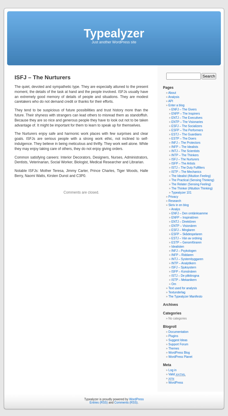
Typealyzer (114, 33)
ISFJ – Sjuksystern (183, 267)
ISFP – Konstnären (183, 271)
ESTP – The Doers (183, 138)
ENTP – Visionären (184, 225)
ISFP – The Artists (183, 163)
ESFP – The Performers (187, 130)
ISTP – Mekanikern (184, 279)
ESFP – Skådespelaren (186, 234)
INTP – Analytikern (183, 263)
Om (173, 284)
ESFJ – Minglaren (183, 230)
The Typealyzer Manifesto (185, 296)
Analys (175, 209)
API (170, 101)
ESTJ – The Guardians (186, 134)
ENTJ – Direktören (183, 221)
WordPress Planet (180, 356)
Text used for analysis (182, 288)
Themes (173, 348)
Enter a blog (176, 105)
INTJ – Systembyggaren (187, 259)
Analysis (173, 97)
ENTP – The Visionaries (187, 122)
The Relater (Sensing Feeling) (191, 184)
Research (174, 201)
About (172, 92)
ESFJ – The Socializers (186, 126)
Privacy (173, 196)
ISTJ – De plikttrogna (185, 275)
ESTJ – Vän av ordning (186, 238)
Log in (172, 370)
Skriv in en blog (178, 205)
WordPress (175, 382)
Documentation (178, 331)
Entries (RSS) (99, 402)
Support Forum (178, 344)
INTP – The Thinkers (185, 155)
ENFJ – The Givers (184, 109)
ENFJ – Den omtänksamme (189, 213)
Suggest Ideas (177, 340)
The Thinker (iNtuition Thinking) (192, 188)
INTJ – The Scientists (185, 151)
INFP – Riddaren (182, 255)
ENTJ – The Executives (186, 117)
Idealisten (177, 246)
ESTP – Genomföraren (186, 242)
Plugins (173, 336)
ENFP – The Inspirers (185, 113)
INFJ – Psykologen (183, 250)
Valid (177, 374)
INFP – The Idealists (184, 146)
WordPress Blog (179, 352)
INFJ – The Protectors (185, 142)
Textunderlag (176, 292)
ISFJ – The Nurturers (185, 159)
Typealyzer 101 (181, 192)
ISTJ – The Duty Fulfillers (188, 167)
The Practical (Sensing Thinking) (192, 180)
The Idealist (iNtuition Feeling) (191, 176)
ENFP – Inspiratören (184, 217)
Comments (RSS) (125, 402)
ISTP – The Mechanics (186, 171)
